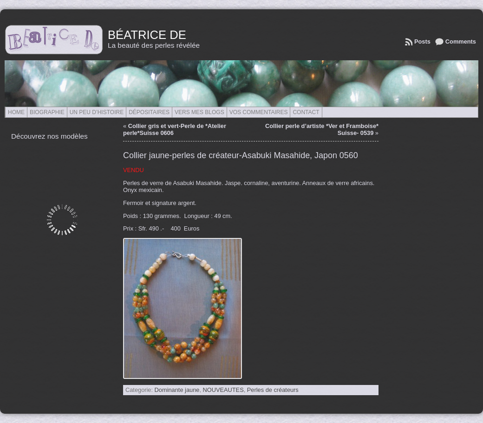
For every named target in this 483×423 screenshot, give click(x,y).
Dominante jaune (177, 389)
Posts (422, 41)
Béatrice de (147, 34)
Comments (460, 41)
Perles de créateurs (273, 389)
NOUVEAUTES (223, 389)
